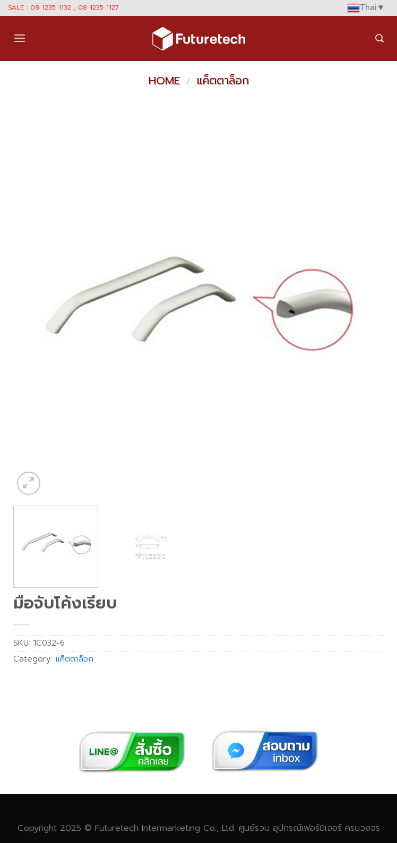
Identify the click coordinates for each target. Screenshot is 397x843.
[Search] (379, 38)
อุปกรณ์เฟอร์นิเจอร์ (307, 828)
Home (164, 80)
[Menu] (19, 38)
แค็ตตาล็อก (223, 80)
